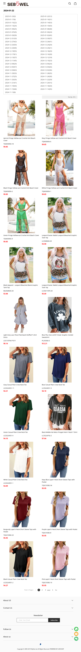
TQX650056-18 (8, 144)
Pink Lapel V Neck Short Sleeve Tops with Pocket (59, 579)
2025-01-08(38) (46, 29)
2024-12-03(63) (11, 70)
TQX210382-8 (46, 533)
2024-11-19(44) (11, 86)
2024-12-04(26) (46, 67)
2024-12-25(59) (11, 45)
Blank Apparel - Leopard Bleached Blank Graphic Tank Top (20, 286)
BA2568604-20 (8, 291)
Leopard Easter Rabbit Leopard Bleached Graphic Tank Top (59, 236)
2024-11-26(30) (46, 76)
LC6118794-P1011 (9, 341)
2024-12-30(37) (46, 38)
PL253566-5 (46, 341)
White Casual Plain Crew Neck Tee (15, 480)
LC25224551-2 (8, 583)
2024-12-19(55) (11, 51)
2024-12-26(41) (46, 42)
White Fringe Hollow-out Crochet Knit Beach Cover (59, 188)
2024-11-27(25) (11, 76)
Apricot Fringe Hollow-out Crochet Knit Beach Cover (19, 139)
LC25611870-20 (47, 291)
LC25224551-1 (8, 483)
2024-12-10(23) (46, 61)
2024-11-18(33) (46, 86)
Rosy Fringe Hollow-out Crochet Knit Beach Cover (59, 138)
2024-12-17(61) (11, 54)
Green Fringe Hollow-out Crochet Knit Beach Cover (21, 235)
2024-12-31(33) (11, 38)
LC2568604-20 (47, 241)
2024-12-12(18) (46, 57)
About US (7, 600)
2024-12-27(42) (11, 42)
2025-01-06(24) (46, 32)
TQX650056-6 (46, 142)
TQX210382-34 (47, 485)
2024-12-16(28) (46, 54)
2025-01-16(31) (46, 19)
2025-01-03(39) (11, 35)
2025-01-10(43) (46, 26)
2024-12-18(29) (46, 51)
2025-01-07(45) (11, 32)
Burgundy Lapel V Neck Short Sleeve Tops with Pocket (19, 530)
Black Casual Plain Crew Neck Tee (15, 579)
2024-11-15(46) (11, 89)
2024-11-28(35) (46, 73)
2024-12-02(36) (46, 70)
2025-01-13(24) (11, 26)
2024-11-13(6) (10, 92)
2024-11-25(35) (11, 79)
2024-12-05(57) (11, 67)
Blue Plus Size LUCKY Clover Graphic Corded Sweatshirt (57, 336)
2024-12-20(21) (46, 48)
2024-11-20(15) (46, 83)
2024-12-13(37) (11, 57)
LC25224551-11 (8, 388)
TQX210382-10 (47, 583)
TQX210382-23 (8, 535)
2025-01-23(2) (10, 16)
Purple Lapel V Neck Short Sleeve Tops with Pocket (59, 529)
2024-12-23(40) (11, 48)
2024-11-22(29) (46, 79)
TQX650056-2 (8, 191)
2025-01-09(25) (11, 29)
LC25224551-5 (47, 388)
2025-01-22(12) (46, 16)
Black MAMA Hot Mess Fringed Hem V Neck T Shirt (59, 432)
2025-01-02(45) (46, 35)
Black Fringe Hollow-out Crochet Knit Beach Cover (20, 188)
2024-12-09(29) (11, 64)
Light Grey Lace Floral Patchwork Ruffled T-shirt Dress (20, 336)
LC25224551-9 (8, 436)
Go (56, 590)
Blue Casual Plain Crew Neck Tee (53, 385)
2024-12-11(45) (11, 61)
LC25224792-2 (47, 436)
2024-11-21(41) (11, 83)
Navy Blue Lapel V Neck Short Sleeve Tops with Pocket (58, 481)
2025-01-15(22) (11, 23)
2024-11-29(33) (11, 73)
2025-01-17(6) (10, 19)
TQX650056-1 (46, 191)
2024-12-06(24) (46, 64)
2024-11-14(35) (46, 89)
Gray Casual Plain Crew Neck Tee (15, 385)
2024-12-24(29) (46, 45)
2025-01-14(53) (46, 23)
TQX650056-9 (8, 239)
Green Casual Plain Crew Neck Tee (15, 432)
